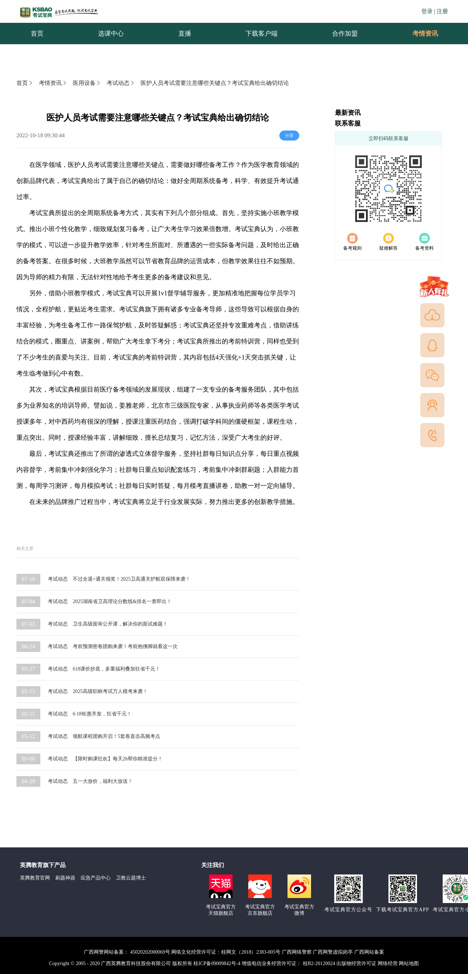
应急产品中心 (96, 878)
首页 (37, 33)
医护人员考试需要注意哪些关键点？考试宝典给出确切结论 (215, 83)
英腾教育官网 (35, 878)
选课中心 (111, 33)
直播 (184, 33)
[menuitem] (37, 33)
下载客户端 (261, 33)
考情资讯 (419, 33)
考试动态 (121, 83)
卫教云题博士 (131, 878)
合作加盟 (345, 33)
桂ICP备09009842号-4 (216, 963)
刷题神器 (65, 878)
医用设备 (87, 83)
